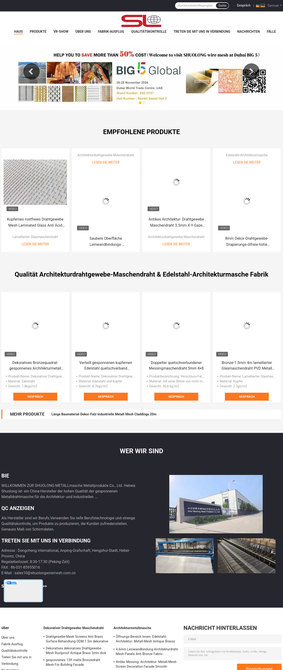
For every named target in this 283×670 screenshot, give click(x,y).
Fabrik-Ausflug (111, 31)
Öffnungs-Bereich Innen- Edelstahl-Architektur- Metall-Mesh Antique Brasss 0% (145, 640)
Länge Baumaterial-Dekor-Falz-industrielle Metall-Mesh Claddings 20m (103, 414)
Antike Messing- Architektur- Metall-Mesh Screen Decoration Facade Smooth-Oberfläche (146, 665)
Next (251, 71)
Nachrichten (248, 31)
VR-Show (60, 31)
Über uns (83, 31)
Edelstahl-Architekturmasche (247, 155)
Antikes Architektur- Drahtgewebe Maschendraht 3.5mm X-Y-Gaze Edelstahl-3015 (176, 222)
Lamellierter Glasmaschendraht (35, 237)
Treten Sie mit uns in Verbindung (201, 31)
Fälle (271, 31)
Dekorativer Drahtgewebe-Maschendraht (73, 628)
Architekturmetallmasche (132, 628)
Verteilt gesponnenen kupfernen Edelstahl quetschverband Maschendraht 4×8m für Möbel (105, 365)
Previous (31, 71)
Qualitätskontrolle (149, 31)
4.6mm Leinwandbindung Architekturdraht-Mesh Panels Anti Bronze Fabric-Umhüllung (147, 652)
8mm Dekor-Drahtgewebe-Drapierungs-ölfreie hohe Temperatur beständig (246, 242)
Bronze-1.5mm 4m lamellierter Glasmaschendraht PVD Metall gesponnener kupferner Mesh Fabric (246, 365)
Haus (18, 31)
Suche (222, 5)
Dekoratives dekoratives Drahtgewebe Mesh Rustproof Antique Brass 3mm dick (76, 650)
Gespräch (244, 5)
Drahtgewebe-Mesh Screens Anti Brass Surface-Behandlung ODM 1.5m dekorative (77, 639)
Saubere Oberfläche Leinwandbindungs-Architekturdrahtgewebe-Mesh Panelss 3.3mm (106, 242)
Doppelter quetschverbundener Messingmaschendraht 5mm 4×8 (176, 365)
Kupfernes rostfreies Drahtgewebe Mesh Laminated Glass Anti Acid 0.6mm (35, 222)
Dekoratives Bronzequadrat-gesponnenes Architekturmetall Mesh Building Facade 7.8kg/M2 (35, 365)
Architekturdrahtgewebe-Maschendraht (106, 155)
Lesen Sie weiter (35, 244)
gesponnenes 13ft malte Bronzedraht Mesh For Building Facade (73, 662)
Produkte (38, 31)
